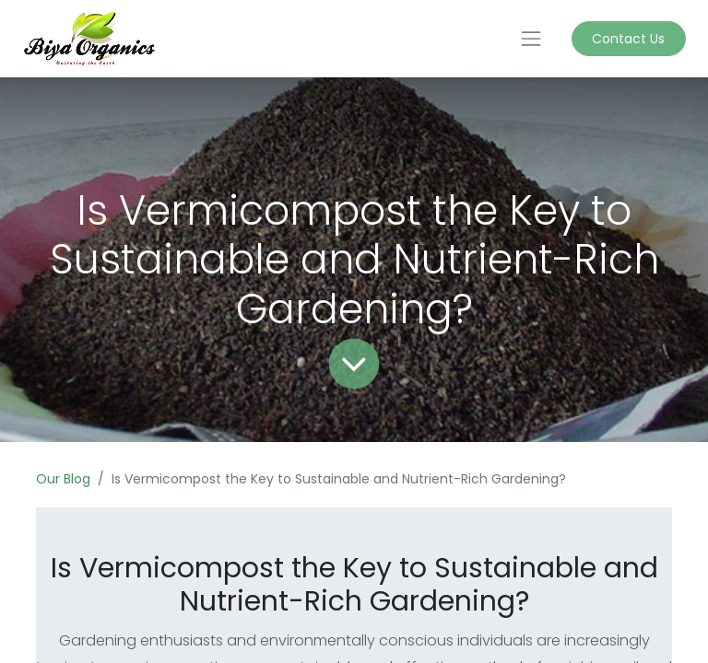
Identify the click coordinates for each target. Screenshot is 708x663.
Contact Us (628, 38)
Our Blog (63, 479)
